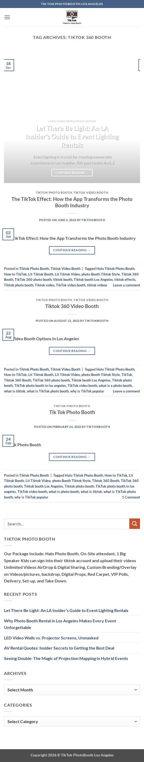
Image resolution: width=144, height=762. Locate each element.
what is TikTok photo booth (48, 391)
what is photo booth (64, 491)
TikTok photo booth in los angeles (40, 385)
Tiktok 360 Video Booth (72, 306)
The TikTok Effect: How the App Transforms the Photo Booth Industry (72, 202)
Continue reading (72, 172)
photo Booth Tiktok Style (100, 274)
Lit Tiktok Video (67, 274)
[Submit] (134, 523)
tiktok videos (97, 285)
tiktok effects (124, 279)
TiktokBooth (93, 220)
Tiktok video (44, 285)
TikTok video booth (70, 285)
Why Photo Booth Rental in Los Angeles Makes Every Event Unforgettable (60, 624)
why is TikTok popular (87, 391)
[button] (7, 17)
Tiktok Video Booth (90, 192)
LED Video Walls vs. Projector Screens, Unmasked (51, 637)
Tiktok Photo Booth (54, 192)
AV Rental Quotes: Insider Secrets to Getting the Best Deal (59, 647)
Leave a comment (126, 285)
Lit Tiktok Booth (40, 274)
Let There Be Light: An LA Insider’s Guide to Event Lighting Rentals (72, 136)
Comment (131, 497)
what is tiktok (14, 391)
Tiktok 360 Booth (17, 380)
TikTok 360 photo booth (33, 279)
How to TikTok (15, 274)
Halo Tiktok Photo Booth (115, 268)
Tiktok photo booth (18, 285)
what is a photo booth (115, 385)
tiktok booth (62, 279)
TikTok (126, 374)
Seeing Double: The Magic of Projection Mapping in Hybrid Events (66, 658)
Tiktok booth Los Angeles (93, 279)
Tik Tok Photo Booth (72, 412)
